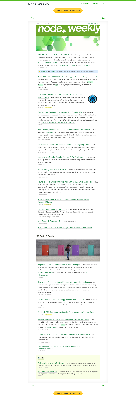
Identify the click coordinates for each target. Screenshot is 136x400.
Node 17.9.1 (44, 71)
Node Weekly (38, 4)
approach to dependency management (83, 77)
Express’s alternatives (45, 272)
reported (50, 132)
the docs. (87, 65)
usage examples (52, 327)
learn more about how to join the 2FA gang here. (58, 122)
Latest (96, 4)
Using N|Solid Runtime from (51, 209)
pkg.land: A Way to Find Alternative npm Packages (59, 264)
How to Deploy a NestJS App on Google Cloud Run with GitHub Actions (65, 227)
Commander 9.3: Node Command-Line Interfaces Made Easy (64, 334)
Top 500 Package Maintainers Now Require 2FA (60, 112)
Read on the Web (93, 23)
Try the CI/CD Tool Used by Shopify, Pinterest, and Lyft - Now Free (66, 312)
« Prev (32, 18)
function (47, 62)
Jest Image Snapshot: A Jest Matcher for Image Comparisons (64, 282)
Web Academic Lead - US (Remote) (51, 363)
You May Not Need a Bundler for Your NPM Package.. (60, 157)
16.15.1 (52, 71)
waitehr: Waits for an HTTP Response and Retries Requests (63, 319)
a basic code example (68, 65)
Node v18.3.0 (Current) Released (53, 54)
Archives (85, 4)
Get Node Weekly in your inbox (68, 11)
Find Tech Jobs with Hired (47, 371)
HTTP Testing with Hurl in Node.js (52, 169)
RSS (105, 4)
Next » (104, 18)
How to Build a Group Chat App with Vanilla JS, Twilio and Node (65, 182)
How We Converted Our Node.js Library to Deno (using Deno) (64, 144)
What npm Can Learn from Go (50, 77)
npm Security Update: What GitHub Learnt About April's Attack (64, 129)
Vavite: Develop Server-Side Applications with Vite (59, 299)
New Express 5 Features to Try (49, 221)
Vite (84, 299)
